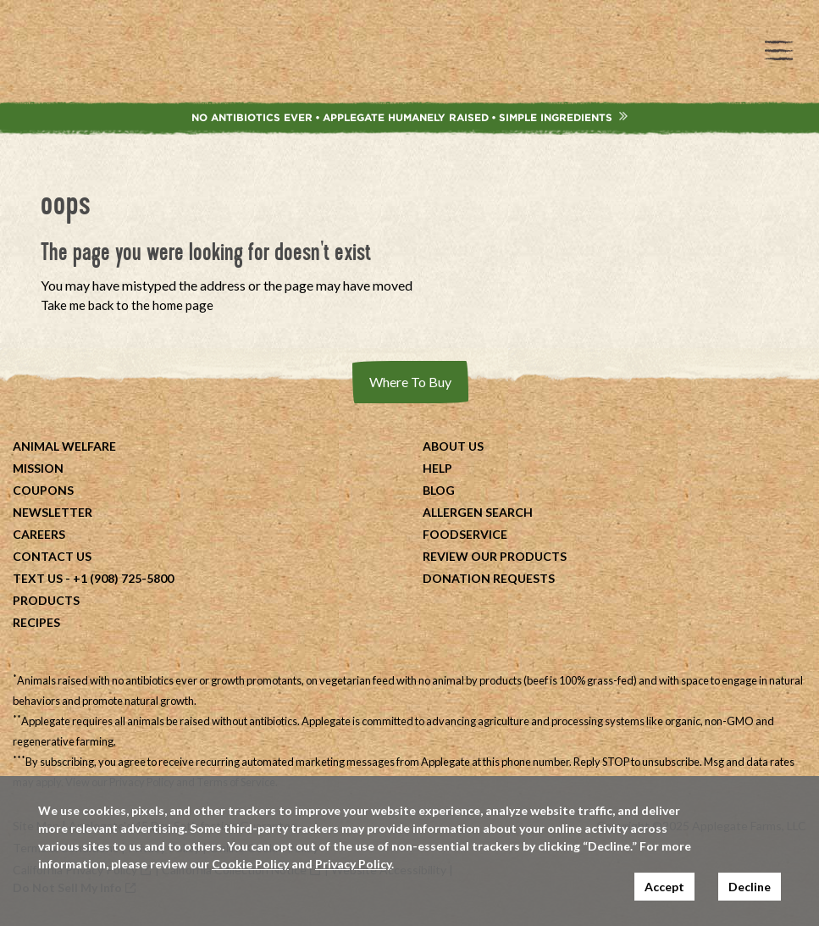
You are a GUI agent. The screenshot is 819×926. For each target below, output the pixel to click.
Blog (439, 490)
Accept (664, 886)
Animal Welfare (64, 446)
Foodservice (465, 534)
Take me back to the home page (127, 305)
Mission (38, 468)
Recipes (36, 622)
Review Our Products (495, 556)
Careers (39, 534)
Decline (749, 886)
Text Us (38, 578)
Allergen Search (478, 512)
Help (437, 468)
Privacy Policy (353, 864)
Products (46, 600)
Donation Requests (489, 578)
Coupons (43, 490)
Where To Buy (410, 382)
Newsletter (52, 512)
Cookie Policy (250, 864)
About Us (453, 446)
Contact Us (52, 556)
